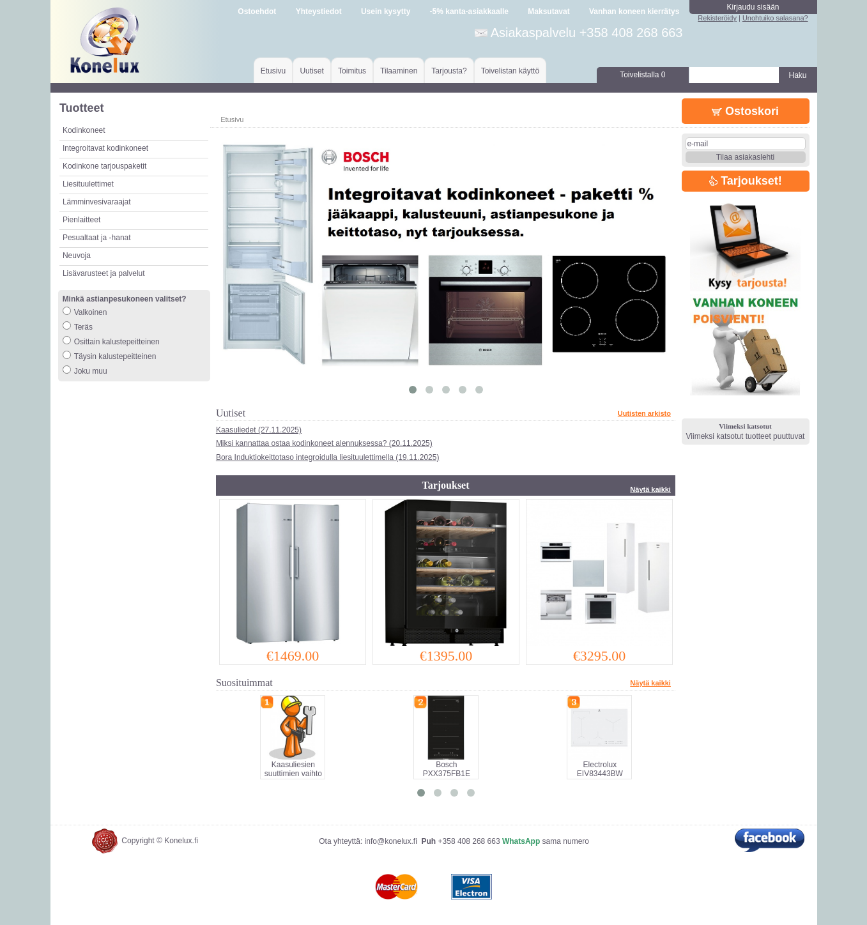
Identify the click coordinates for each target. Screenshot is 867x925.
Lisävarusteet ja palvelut (104, 273)
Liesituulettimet (88, 184)
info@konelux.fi (391, 841)
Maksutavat (548, 11)
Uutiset (311, 70)
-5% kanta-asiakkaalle (469, 11)
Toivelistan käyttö (510, 70)
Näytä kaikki (650, 489)
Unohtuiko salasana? (775, 18)
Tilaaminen (398, 70)
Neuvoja (77, 255)
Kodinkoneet (84, 130)
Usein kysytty (385, 11)
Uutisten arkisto (644, 413)
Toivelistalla (642, 74)
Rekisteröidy (717, 18)
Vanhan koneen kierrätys (634, 11)
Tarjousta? (448, 70)
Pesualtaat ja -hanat (97, 237)
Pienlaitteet (81, 219)
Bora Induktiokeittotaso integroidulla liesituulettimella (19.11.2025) (328, 457)
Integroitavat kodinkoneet (105, 148)
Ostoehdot (257, 11)
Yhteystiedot (319, 11)
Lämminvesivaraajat (97, 201)
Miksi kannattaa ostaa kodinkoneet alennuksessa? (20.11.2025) (324, 443)
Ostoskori (745, 111)
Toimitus (352, 70)
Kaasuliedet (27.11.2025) (259, 429)
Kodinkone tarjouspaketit (104, 166)
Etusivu (273, 70)
